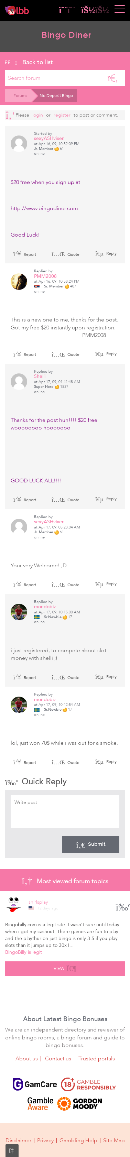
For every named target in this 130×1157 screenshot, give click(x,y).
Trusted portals (96, 1058)
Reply (111, 253)
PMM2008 (45, 276)
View (65, 967)
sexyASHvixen (49, 138)
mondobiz (45, 606)
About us (26, 1058)
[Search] (113, 78)
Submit (91, 844)
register (62, 115)
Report (24, 254)
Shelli (39, 376)
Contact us (58, 1058)
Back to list (29, 62)
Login (37, 115)
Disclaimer (18, 1140)
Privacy (45, 1140)
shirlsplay (38, 902)
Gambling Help (78, 1140)
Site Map (114, 1140)
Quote (65, 254)
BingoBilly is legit (23, 952)
